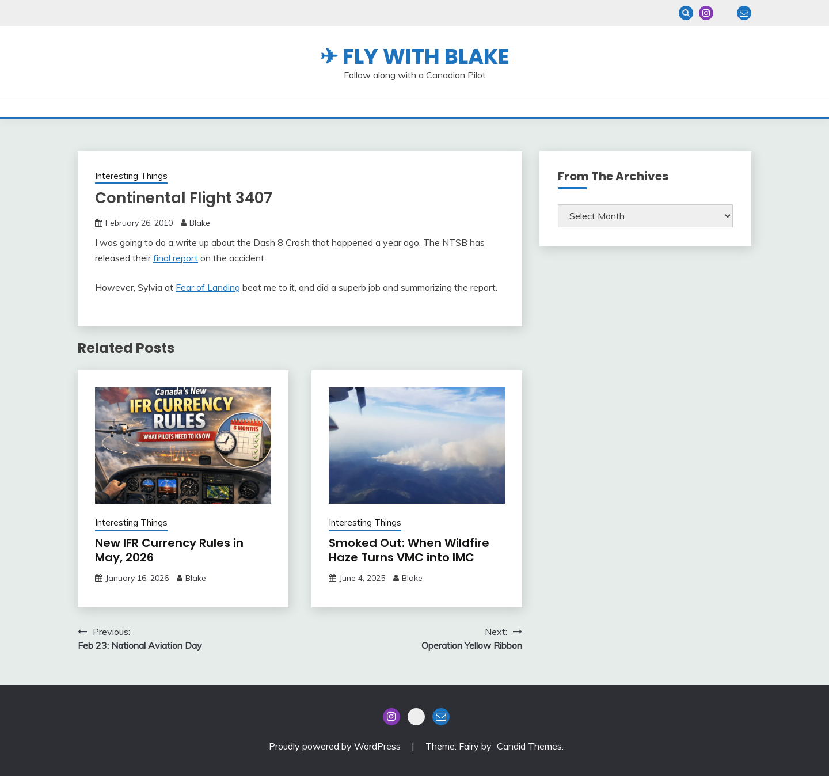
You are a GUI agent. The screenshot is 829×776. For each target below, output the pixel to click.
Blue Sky (725, 13)
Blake (199, 223)
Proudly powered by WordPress (336, 746)
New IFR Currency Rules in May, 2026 (169, 550)
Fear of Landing (208, 287)
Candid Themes (529, 746)
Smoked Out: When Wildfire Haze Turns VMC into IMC (409, 550)
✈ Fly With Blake (414, 56)
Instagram (706, 13)
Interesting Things (131, 175)
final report (175, 258)
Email (744, 13)
